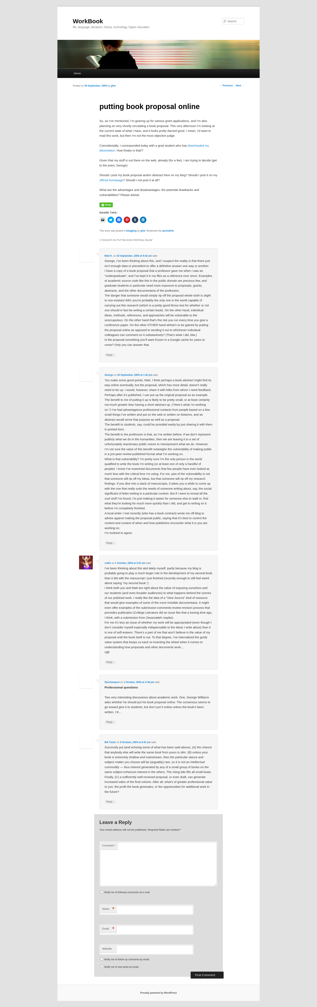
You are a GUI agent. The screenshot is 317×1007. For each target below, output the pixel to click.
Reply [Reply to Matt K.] (110, 355)
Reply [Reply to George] (110, 543)
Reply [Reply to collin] (110, 662)
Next (240, 85)
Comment (108, 845)
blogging (131, 230)
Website (107, 948)
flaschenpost (112, 682)
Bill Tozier (110, 742)
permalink (168, 230)
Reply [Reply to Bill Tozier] (110, 802)
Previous (226, 85)
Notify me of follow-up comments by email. (127, 959)
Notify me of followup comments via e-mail (127, 892)
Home (77, 73)
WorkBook (88, 21)
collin (108, 563)
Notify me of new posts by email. (121, 967)
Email (108, 929)
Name (108, 909)
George (109, 375)
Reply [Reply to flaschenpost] (110, 722)
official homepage (111, 180)
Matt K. (109, 255)
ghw (113, 85)
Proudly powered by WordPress (158, 992)
